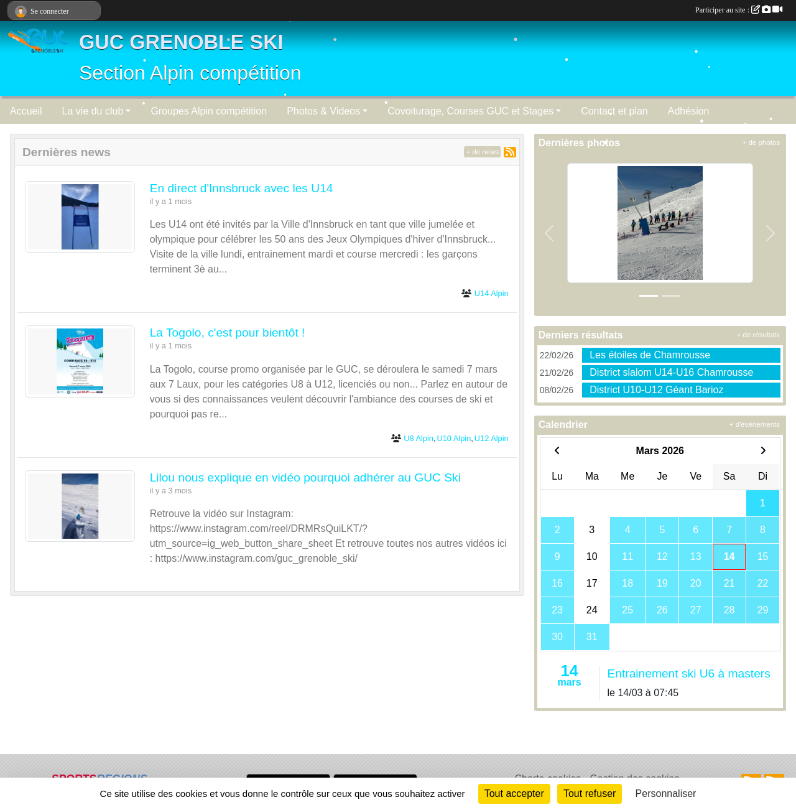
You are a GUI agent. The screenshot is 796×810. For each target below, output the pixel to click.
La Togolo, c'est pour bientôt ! (227, 332)
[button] (549, 233)
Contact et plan (614, 111)
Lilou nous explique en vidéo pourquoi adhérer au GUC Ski (305, 477)
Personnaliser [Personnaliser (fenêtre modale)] (666, 793)
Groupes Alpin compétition (208, 111)
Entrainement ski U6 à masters (688, 673)
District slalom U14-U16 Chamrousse (671, 372)
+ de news (482, 152)
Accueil (26, 111)
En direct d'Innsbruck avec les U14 (241, 188)
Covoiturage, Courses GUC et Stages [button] (470, 111)
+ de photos (761, 142)
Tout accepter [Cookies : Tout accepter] (514, 793)
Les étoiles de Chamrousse (650, 355)
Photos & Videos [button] (323, 111)
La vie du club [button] (93, 111)
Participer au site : (738, 10)
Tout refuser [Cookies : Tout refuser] (589, 793)
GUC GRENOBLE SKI (181, 42)
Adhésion (689, 111)
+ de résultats (758, 334)
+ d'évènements (754, 424)
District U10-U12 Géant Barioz (656, 389)
